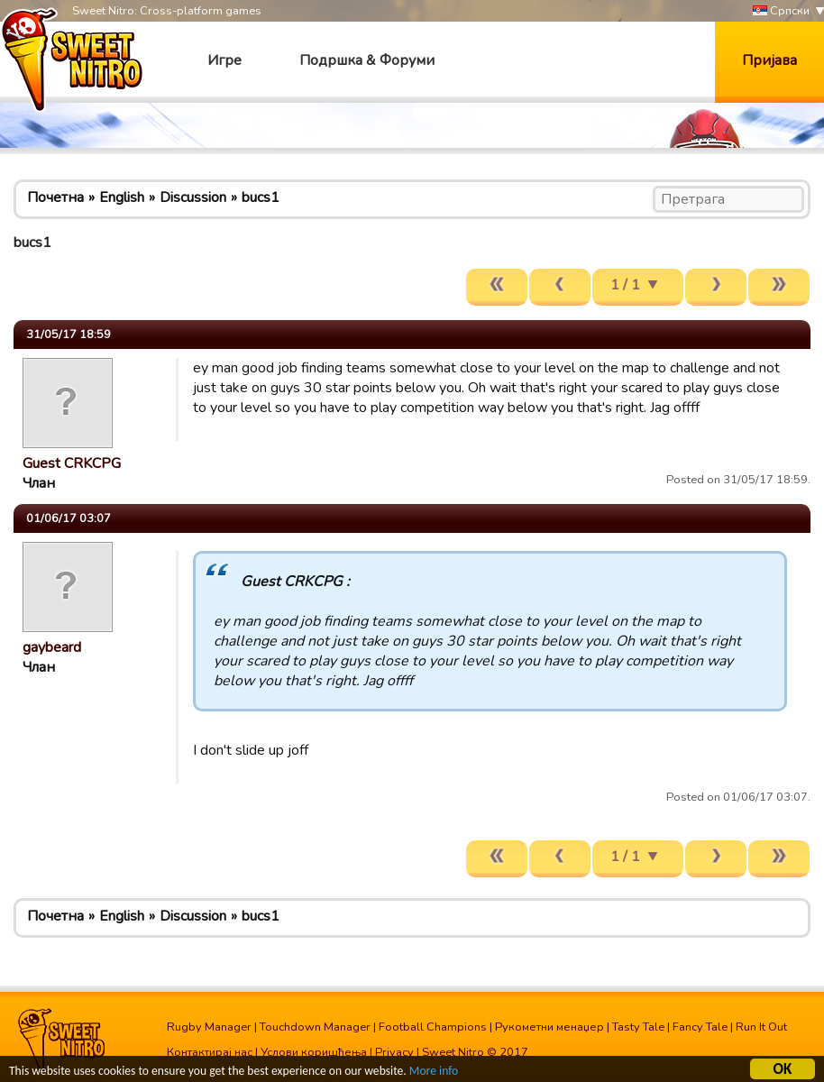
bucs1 (260, 197)
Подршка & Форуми (367, 60)
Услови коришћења (314, 1052)
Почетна (55, 197)
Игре (224, 60)
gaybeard (52, 647)
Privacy (394, 1052)
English (121, 197)
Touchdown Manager (315, 1027)
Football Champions (433, 1027)
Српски (781, 11)
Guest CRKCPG (72, 463)
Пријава (769, 60)
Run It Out (761, 1027)
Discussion (193, 197)
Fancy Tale (700, 1027)
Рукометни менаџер (549, 1027)
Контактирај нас (209, 1052)
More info (433, 1071)
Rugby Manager (209, 1027)
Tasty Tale (638, 1027)
